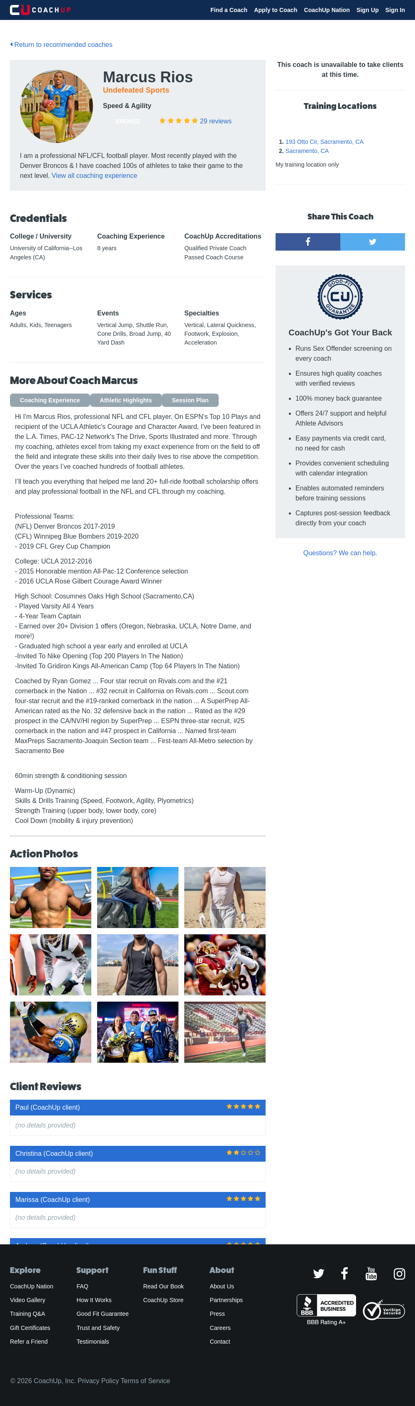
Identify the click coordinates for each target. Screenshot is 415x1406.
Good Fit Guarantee (102, 1313)
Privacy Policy (98, 1380)
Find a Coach (228, 10)
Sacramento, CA (307, 151)
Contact (220, 1341)
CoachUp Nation (327, 10)
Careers (220, 1328)
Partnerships (226, 1300)
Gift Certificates (30, 1328)
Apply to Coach (275, 10)
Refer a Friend (29, 1341)
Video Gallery (27, 1300)
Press (217, 1313)
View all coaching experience (94, 175)
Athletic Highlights (126, 400)
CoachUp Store (163, 1300)
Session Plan (190, 400)
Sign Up (367, 10)
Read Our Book (163, 1286)
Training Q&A (27, 1313)
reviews (216, 121)
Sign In (395, 10)
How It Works (93, 1300)
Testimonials (92, 1341)
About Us (222, 1286)
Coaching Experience (50, 400)
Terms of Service (145, 1380)
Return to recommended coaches (61, 44)
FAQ (82, 1286)
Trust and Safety (98, 1328)
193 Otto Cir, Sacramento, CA (325, 141)
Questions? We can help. (340, 552)
